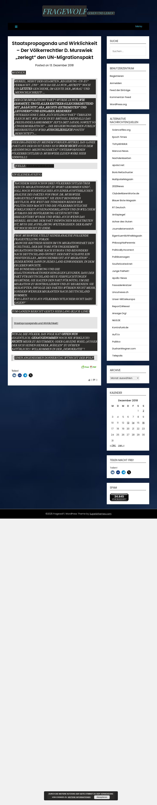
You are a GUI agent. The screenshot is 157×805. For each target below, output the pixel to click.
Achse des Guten (122, 221)
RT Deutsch (118, 207)
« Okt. (113, 445)
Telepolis (117, 355)
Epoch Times (119, 137)
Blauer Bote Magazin (124, 200)
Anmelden (116, 83)
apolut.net (118, 165)
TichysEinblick (119, 144)
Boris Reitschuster (122, 172)
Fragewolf (64, 11)
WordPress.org (118, 104)
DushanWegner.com (124, 348)
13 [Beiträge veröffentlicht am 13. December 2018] (128, 422)
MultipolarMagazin (122, 179)
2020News (118, 186)
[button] (14, 375)
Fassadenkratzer (40, 165)
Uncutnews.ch (120, 292)
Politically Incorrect (123, 249)
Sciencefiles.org (121, 129)
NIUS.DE (116, 320)
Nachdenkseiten (121, 158)
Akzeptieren (102, 797)
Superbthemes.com (100, 513)
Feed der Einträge (120, 90)
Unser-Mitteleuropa (123, 299)
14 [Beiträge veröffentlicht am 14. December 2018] (133, 422)
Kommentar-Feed (120, 97)
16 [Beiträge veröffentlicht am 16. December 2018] (143, 422)
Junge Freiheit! (120, 271)
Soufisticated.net (122, 263)
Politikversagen (121, 256)
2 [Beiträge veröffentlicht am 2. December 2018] (143, 410)
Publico (116, 341)
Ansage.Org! (119, 313)
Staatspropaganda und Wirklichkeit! (36, 323)
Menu (138, 26)
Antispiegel (118, 214)
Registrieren (117, 76)
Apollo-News (119, 278)
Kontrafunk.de (120, 327)
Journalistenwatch (123, 228)
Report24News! (121, 306)
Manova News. (120, 151)
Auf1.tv (116, 334)
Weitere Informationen (79, 797)
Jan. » (121, 445)
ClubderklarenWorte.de (125, 193)
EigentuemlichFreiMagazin (127, 235)
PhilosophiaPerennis (123, 242)
